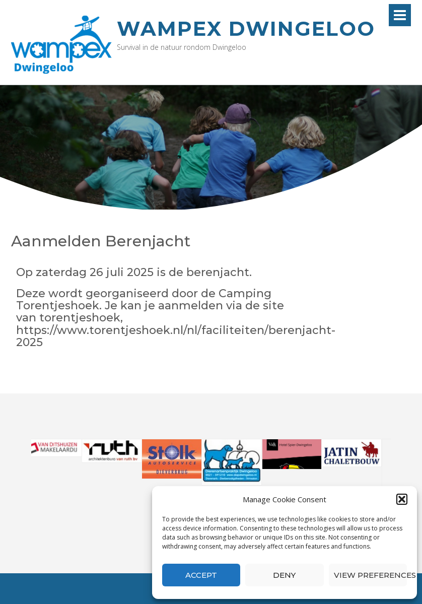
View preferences (370, 575)
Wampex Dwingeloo (246, 28)
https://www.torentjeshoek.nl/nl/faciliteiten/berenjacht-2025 (175, 336)
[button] (402, 499)
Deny (284, 575)
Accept (201, 575)
